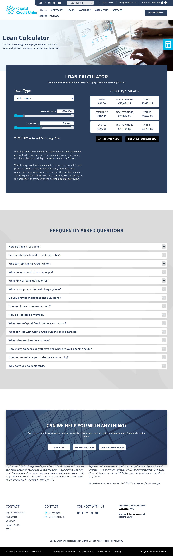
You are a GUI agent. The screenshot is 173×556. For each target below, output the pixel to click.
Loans (71, 10)
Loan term (50, 123)
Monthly (102, 125)
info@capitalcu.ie (127, 3)
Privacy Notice (86, 551)
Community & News (48, 15)
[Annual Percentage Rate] (49, 138)
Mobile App (85, 10)
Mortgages (57, 10)
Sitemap (117, 551)
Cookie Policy (103, 551)
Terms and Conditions (64, 551)
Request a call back (85, 447)
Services (117, 10)
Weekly (102, 99)
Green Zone (101, 10)
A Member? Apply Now (108, 139)
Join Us (42, 10)
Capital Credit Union (33, 551)
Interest (147, 99)
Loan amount (57, 111)
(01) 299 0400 (107, 3)
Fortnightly (102, 112)
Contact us (58, 447)
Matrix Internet (159, 551)
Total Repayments (124, 99)
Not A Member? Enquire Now (142, 139)
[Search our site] (80, 3)
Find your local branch (112, 447)
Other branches (134, 514)
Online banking (155, 12)
